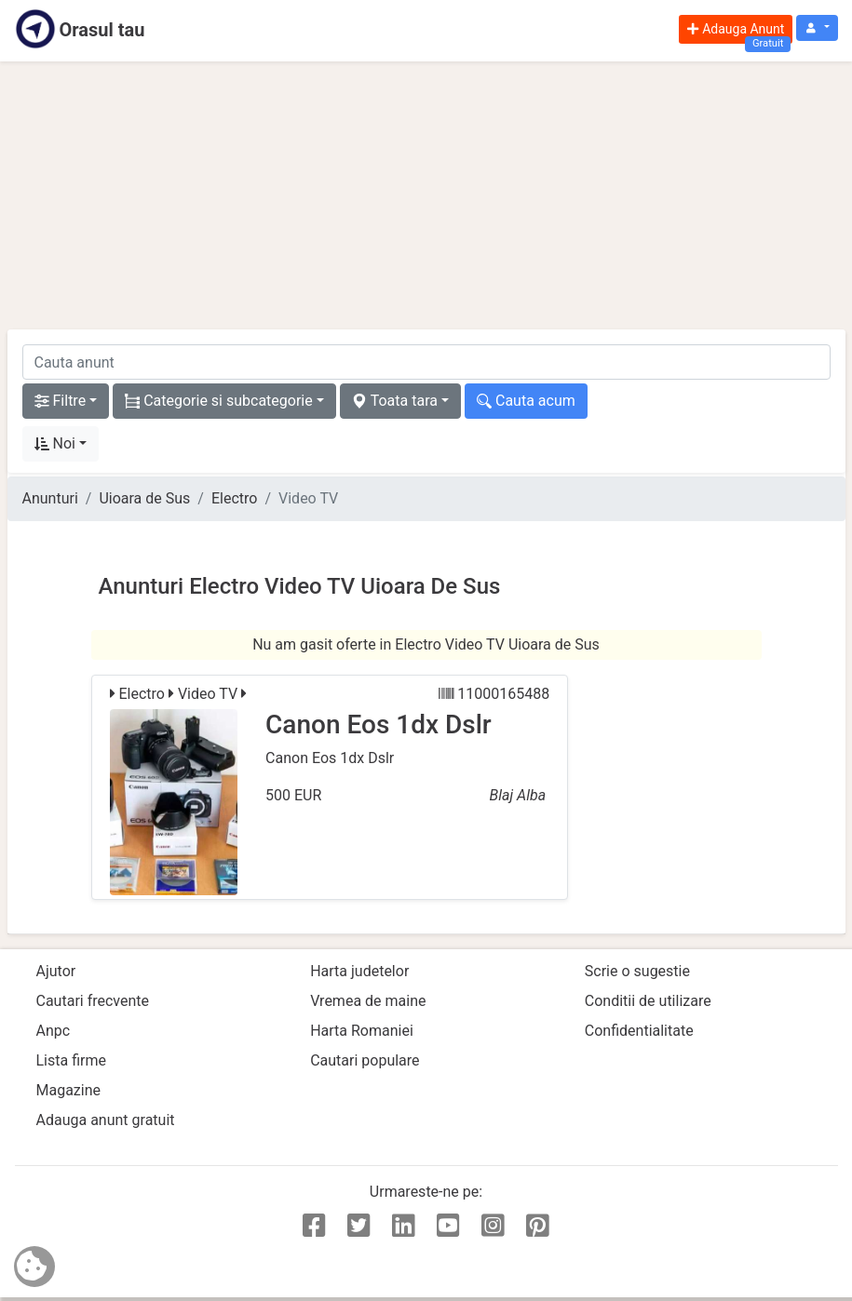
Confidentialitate (639, 1030)
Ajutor (56, 971)
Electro (234, 498)
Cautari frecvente (93, 1001)
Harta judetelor (359, 971)
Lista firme (71, 1060)
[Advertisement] (426, 195)
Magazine (68, 1090)
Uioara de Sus (144, 498)
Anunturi (50, 498)
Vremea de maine (368, 1001)
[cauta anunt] (426, 362)
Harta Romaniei (361, 1030)
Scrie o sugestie (637, 971)
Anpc (53, 1030)
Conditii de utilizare (648, 1001)
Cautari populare (364, 1060)
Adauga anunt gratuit (105, 1120)
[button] (816, 28)
